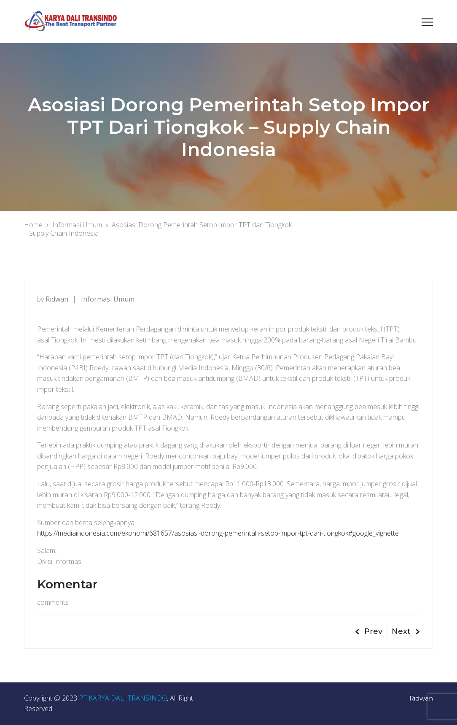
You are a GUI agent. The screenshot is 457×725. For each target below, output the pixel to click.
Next (406, 631)
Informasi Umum (107, 299)
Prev (368, 631)
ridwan (57, 299)
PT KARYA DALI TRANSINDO (123, 698)
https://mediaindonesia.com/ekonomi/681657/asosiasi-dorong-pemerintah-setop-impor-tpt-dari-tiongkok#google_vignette (218, 533)
